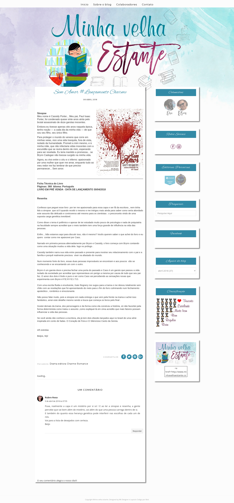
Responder (137, 431)
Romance (82, 363)
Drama (53, 363)
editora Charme (67, 363)
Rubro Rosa (51, 397)
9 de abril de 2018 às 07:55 (56, 401)
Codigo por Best (143, 499)
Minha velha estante (100, 499)
